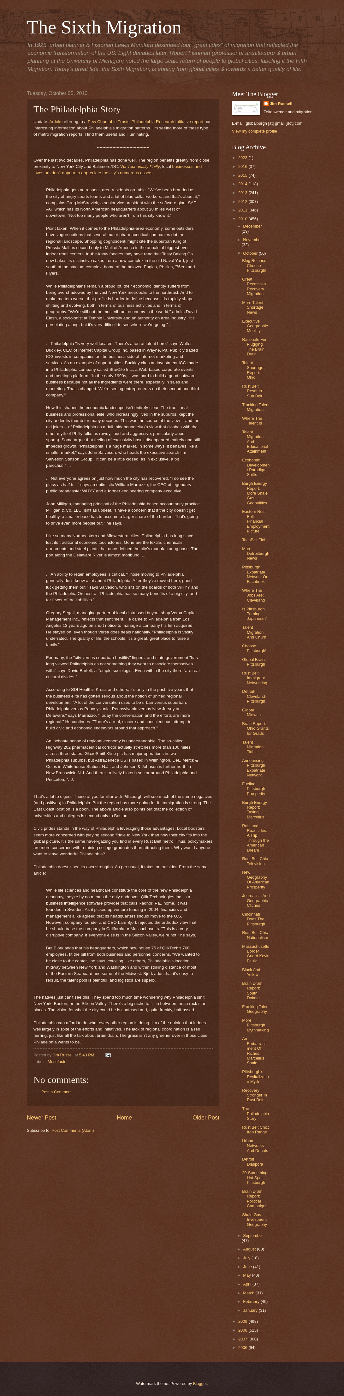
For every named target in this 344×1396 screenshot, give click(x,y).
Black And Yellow (251, 972)
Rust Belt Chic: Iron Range (255, 1129)
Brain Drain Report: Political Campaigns (254, 1198)
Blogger (200, 1383)
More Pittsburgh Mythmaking (255, 1025)
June (248, 1266)
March (249, 1293)
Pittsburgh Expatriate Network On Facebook (255, 574)
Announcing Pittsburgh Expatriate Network (253, 767)
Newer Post (41, 1117)
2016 (243, 166)
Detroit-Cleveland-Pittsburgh (254, 696)
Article (55, 121)
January (250, 1310)
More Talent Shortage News (252, 307)
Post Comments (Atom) (73, 1130)
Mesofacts (57, 1061)
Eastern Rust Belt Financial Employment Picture (256, 521)
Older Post (206, 1117)
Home (124, 1117)
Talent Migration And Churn (254, 632)
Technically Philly (144, 166)
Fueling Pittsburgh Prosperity (253, 788)
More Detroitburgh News (255, 553)
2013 (243, 192)
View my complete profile (254, 131)
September (253, 1235)
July (247, 1258)
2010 (243, 219)
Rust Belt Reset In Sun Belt (252, 391)
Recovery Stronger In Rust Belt (254, 1095)
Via (124, 166)
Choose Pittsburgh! (254, 648)
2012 (243, 201)
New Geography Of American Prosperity (255, 879)
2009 (243, 1321)
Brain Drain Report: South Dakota (252, 990)
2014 (243, 183)
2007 (243, 1339)
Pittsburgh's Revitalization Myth (255, 1076)
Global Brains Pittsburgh (254, 662)
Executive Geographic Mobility (255, 326)
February (251, 1301)
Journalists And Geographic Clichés (256, 900)
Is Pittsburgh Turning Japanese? (254, 614)
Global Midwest (252, 712)
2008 (243, 1330)
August (250, 1249)
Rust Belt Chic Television (255, 861)
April (247, 1284)
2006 (243, 1347)
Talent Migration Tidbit (253, 747)
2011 (243, 210)
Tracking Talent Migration (256, 407)
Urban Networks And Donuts (255, 1145)
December (252, 226)
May (247, 1275)
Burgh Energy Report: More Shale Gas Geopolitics (255, 493)
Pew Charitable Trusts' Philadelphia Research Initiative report (145, 121)
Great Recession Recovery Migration (254, 286)
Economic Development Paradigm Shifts (256, 467)
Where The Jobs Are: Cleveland (253, 595)
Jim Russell (281, 103)
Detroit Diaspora (252, 1161)
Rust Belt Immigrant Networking (254, 678)
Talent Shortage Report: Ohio (252, 370)
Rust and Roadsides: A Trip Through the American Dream (255, 837)
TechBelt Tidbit (255, 540)
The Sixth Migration (104, 27)
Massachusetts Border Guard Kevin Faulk (256, 953)
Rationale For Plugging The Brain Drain (254, 346)
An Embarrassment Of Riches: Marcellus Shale (254, 1050)
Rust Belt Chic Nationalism (255, 935)
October (250, 253)
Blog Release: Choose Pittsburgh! (254, 265)
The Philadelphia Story (255, 1113)
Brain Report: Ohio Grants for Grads (255, 728)
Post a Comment (56, 1092)
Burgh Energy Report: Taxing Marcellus (254, 809)
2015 (243, 175)
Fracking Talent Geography (256, 1009)
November (252, 239)
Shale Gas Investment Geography (254, 1219)
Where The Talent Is (252, 420)
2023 (243, 157)
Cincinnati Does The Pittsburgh (253, 919)
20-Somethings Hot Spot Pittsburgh (256, 1177)
